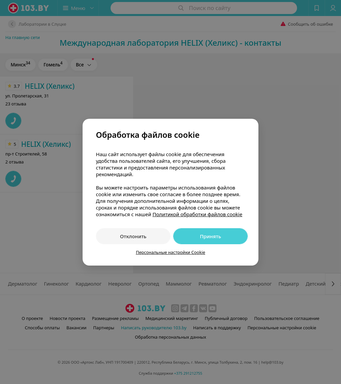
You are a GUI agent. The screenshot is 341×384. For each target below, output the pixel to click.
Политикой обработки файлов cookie (197, 214)
